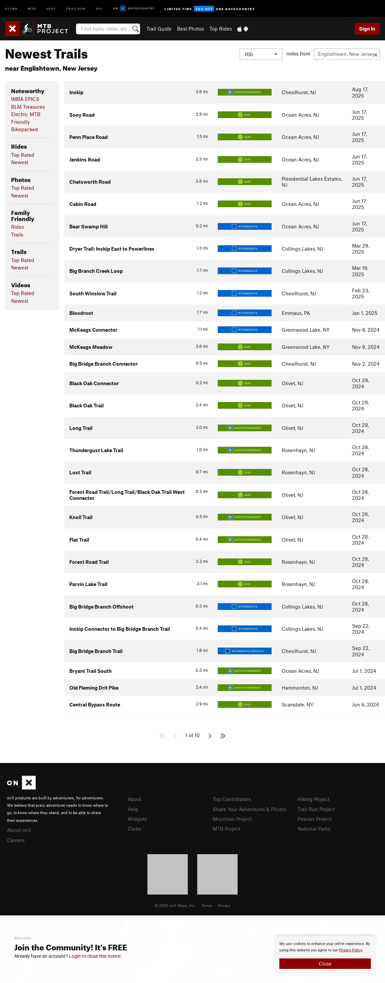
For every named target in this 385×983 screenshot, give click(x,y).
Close (325, 963)
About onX (19, 830)
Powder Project (314, 819)
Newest (19, 162)
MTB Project (226, 829)
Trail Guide (159, 29)
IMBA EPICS (25, 99)
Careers (16, 840)
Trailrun (76, 8)
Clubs (134, 829)
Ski (99, 8)
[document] (325, 955)
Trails (17, 234)
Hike (51, 8)
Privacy (224, 905)
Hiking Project (313, 799)
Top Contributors (232, 799)
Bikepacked (24, 129)
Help (133, 809)
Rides (17, 227)
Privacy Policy (350, 950)
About (134, 799)
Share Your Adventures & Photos (249, 809)
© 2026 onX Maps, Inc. (175, 905)
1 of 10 (192, 735)
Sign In (367, 29)
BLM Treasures (28, 107)
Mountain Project (232, 819)
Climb (11, 8)
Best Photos (190, 29)
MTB (32, 8)
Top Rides (220, 29)
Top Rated (22, 155)
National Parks (314, 829)
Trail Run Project (316, 809)
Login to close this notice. (95, 956)
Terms (206, 905)
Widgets (137, 819)
